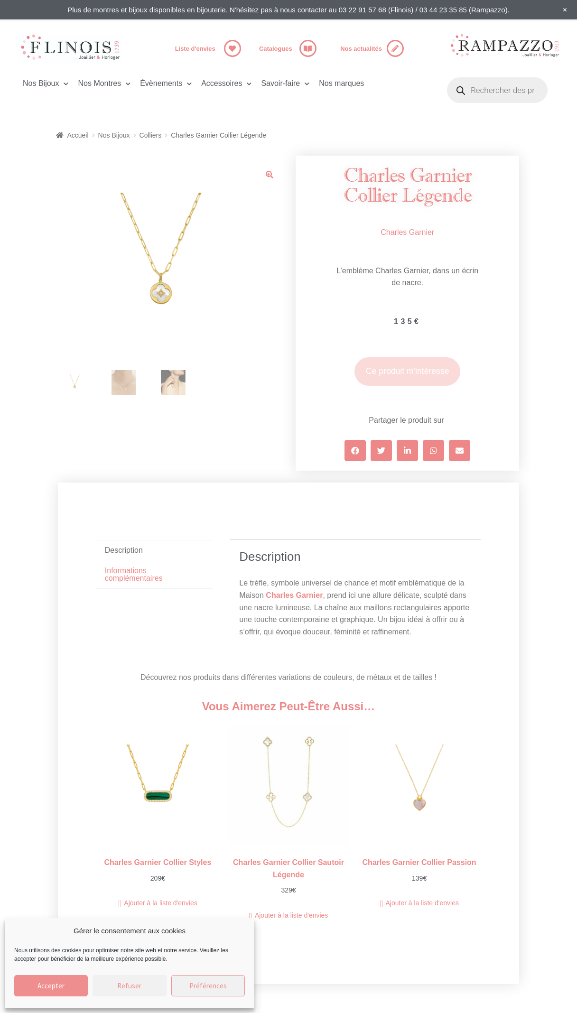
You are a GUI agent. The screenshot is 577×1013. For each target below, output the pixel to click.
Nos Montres (104, 83)
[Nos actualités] (395, 48)
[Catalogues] (307, 48)
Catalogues (275, 48)
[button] (269, 174)
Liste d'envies (195, 48)
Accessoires (226, 83)
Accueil (77, 135)
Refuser (129, 985)
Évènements (166, 83)
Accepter (51, 985)
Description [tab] (124, 550)
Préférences (208, 985)
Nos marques (341, 83)
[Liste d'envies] (232, 48)
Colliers (151, 135)
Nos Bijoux (45, 83)
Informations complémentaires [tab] (134, 574)
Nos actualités (361, 48)
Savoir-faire (285, 83)
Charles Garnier (407, 232)
